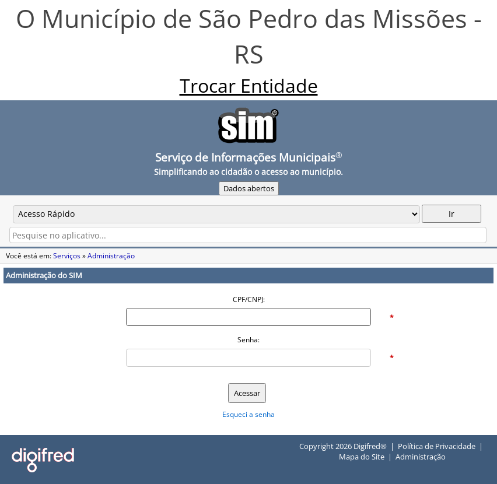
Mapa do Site (361, 456)
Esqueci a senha (248, 414)
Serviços (66, 256)
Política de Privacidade (436, 446)
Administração (111, 256)
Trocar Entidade (249, 85)
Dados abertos (248, 188)
